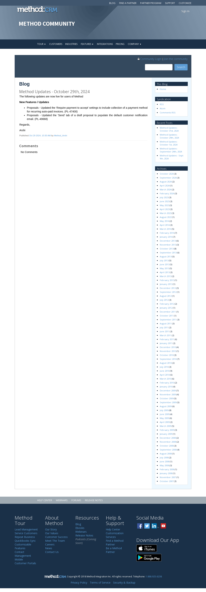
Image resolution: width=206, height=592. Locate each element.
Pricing (120, 44)
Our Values (51, 533)
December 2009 (168, 390)
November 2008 (168, 441)
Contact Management (23, 553)
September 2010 (168, 359)
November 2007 (168, 477)
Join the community (176, 59)
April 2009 (165, 422)
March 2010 (165, 378)
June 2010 (164, 370)
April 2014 (165, 225)
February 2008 (167, 469)
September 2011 (168, 319)
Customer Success (56, 537)
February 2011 (167, 339)
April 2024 (165, 185)
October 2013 (166, 248)
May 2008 (164, 465)
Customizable (23, 544)
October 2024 (166, 173)
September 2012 (168, 292)
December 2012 (168, 288)
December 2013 (168, 240)
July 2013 (164, 260)
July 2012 (164, 299)
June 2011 (164, 331)
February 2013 (167, 280)
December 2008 (168, 437)
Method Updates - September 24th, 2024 (171, 150)
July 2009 (164, 410)
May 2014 (164, 221)
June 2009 (164, 414)
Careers (50, 544)
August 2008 (166, 453)
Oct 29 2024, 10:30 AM (40, 135)
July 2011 (164, 327)
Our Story (51, 529)
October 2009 (166, 398)
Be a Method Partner (114, 550)
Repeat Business (25, 537)
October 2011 (166, 315)
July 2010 (164, 366)
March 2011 (165, 335)
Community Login (149, 59)
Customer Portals (25, 563)
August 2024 (166, 181)
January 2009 (166, 433)
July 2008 (164, 457)
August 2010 (166, 363)
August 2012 (166, 295)
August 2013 (166, 256)
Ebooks (79, 528)
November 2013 (168, 244)
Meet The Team (55, 540)
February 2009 (167, 430)
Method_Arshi (60, 135)
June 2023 (164, 201)
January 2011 (166, 343)
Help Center (44, 500)
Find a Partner (127, 3)
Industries (71, 44)
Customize (185, 3)
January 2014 (166, 236)
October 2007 (166, 481)
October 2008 (166, 445)
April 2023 (165, 209)
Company (134, 44)
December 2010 (168, 347)
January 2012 (166, 307)
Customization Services (114, 535)
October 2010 (166, 355)
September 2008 (168, 449)
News (48, 548)
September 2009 (168, 402)
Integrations (105, 44)
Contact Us (52, 552)
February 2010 (167, 382)
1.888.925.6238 (154, 576)
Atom (162, 108)
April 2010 (165, 374)
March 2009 (165, 426)
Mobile (19, 559)
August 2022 (166, 217)
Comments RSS (168, 112)
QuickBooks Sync (25, 540)
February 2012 (167, 303)
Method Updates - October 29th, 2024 (169, 136)
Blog (112, 3)
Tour (41, 44)
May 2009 (164, 418)
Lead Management (26, 529)
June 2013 (164, 264)
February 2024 (167, 193)
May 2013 (164, 268)
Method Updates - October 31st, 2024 (169, 129)
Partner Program (150, 3)
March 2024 (165, 189)
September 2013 (168, 252)
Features (87, 44)
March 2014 (165, 228)
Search (181, 67)
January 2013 (166, 284)
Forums (76, 500)
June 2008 (164, 461)
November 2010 (168, 351)
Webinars (62, 500)
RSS (162, 104)
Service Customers (26, 533)
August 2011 (166, 323)
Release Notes (94, 500)
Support (170, 3)
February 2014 (167, 232)
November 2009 (168, 394)
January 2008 (166, 473)
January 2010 (166, 386)
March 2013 (165, 276)
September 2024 (168, 177)
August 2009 (166, 406)
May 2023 (164, 205)
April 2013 (165, 272)
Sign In (185, 11)
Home (163, 89)
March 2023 (165, 213)
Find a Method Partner (114, 542)
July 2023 (164, 197)
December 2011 (168, 311)
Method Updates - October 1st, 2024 (169, 143)
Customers (55, 44)
